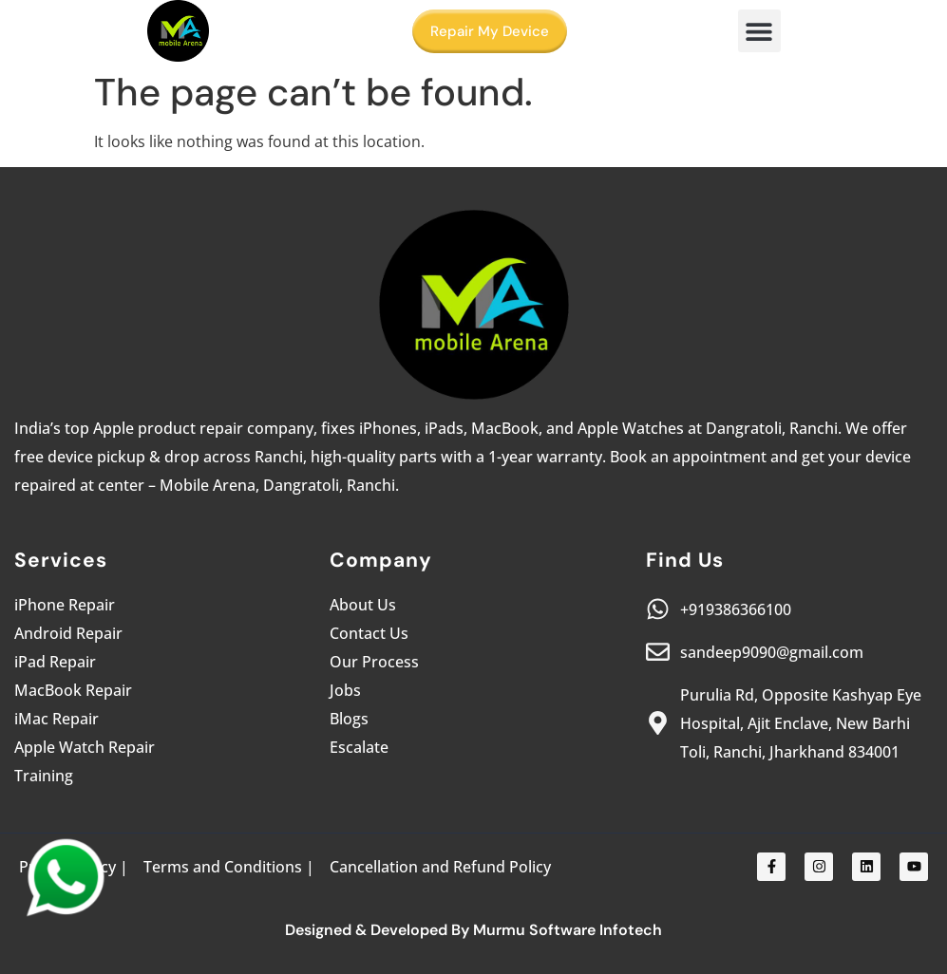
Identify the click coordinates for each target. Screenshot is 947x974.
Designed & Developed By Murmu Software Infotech (473, 930)
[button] (759, 30)
